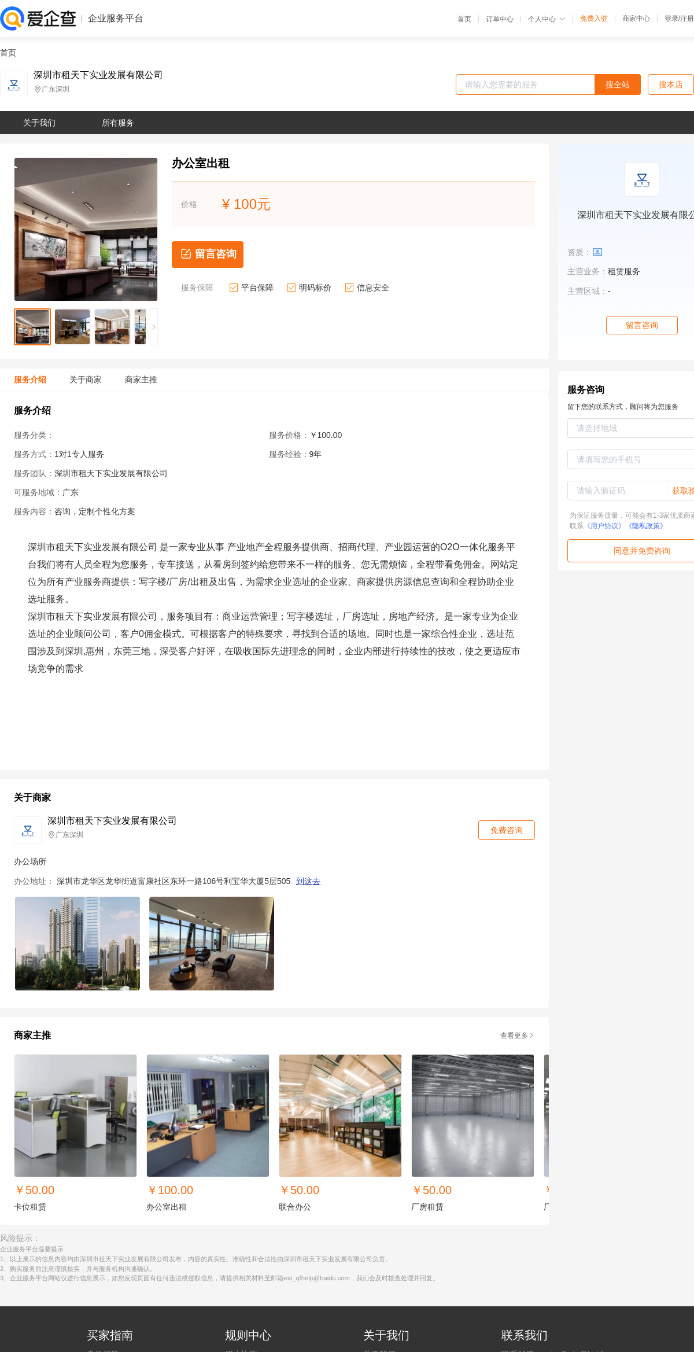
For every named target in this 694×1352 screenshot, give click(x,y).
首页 (464, 19)
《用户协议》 (604, 526)
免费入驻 (594, 18)
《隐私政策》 (646, 526)
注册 (687, 18)
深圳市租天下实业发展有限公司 (98, 75)
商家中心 (636, 18)
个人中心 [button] (547, 19)
